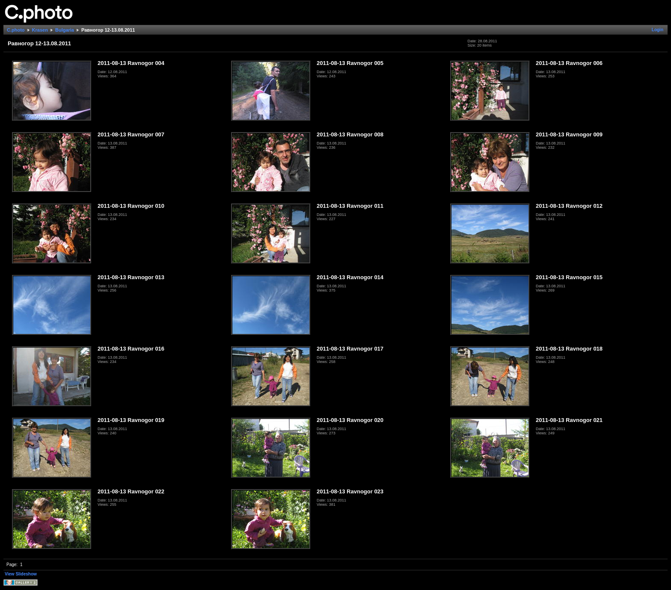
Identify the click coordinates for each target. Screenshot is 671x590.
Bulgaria (64, 29)
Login (657, 29)
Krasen (40, 29)
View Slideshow (21, 574)
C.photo (16, 29)
